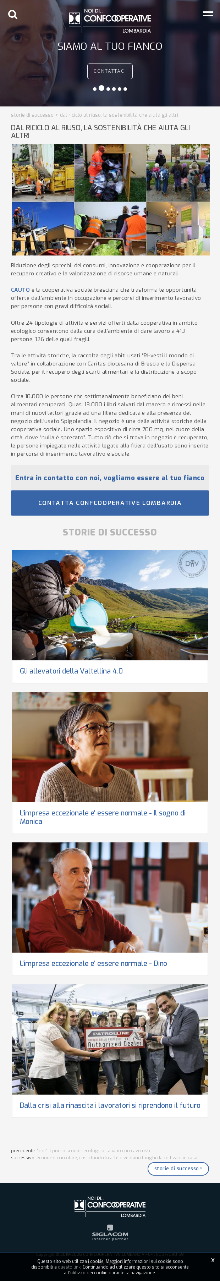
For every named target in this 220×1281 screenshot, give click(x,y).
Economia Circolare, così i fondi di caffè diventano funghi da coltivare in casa (117, 1158)
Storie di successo (32, 115)
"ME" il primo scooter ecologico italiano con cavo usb (93, 1151)
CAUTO (20, 289)
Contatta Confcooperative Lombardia (110, 503)
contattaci (110, 71)
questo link (69, 1267)
